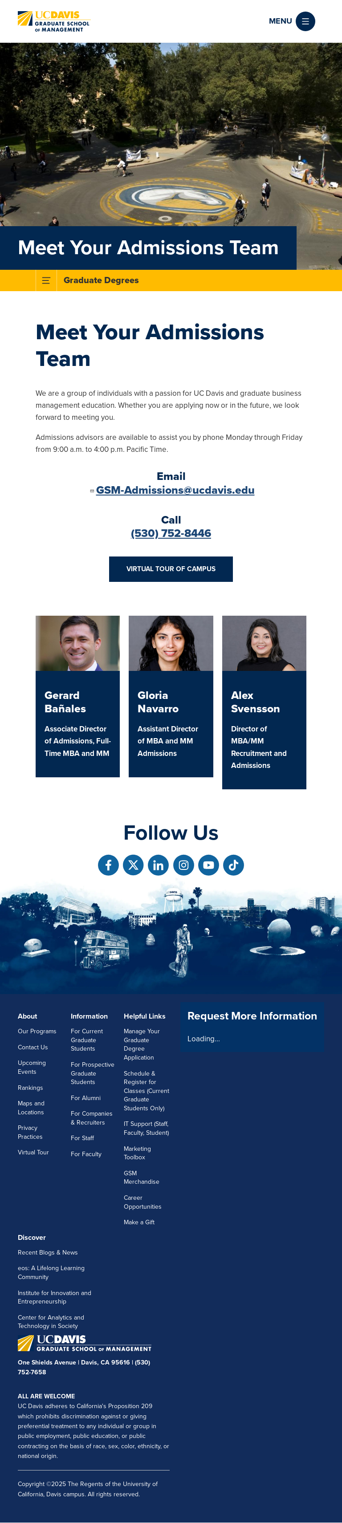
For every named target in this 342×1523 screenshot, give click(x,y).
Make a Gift (139, 1222)
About (27, 1016)
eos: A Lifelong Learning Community (51, 1272)
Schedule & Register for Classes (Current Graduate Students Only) (146, 1091)
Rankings (30, 1088)
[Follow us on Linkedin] (158, 865)
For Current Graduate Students (87, 1040)
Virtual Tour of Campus (171, 569)
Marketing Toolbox (137, 1153)
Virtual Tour (33, 1152)
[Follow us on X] (133, 865)
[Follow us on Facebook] (108, 865)
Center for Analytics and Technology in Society (51, 1322)
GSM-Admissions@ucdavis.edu (172, 490)
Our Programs (37, 1031)
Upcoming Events (32, 1067)
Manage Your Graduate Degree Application (142, 1044)
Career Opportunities (143, 1202)
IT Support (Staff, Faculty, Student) (146, 1128)
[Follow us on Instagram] (183, 865)
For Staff (82, 1138)
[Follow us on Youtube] (208, 865)
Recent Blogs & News (48, 1252)
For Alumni (86, 1098)
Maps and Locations (31, 1108)
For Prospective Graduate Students (92, 1073)
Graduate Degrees (101, 280)
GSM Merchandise (141, 1178)
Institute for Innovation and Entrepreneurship (54, 1297)
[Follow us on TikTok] (233, 865)
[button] (292, 21)
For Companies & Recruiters (92, 1118)
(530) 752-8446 (171, 533)
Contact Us (33, 1047)
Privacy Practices (30, 1132)
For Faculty (86, 1154)
